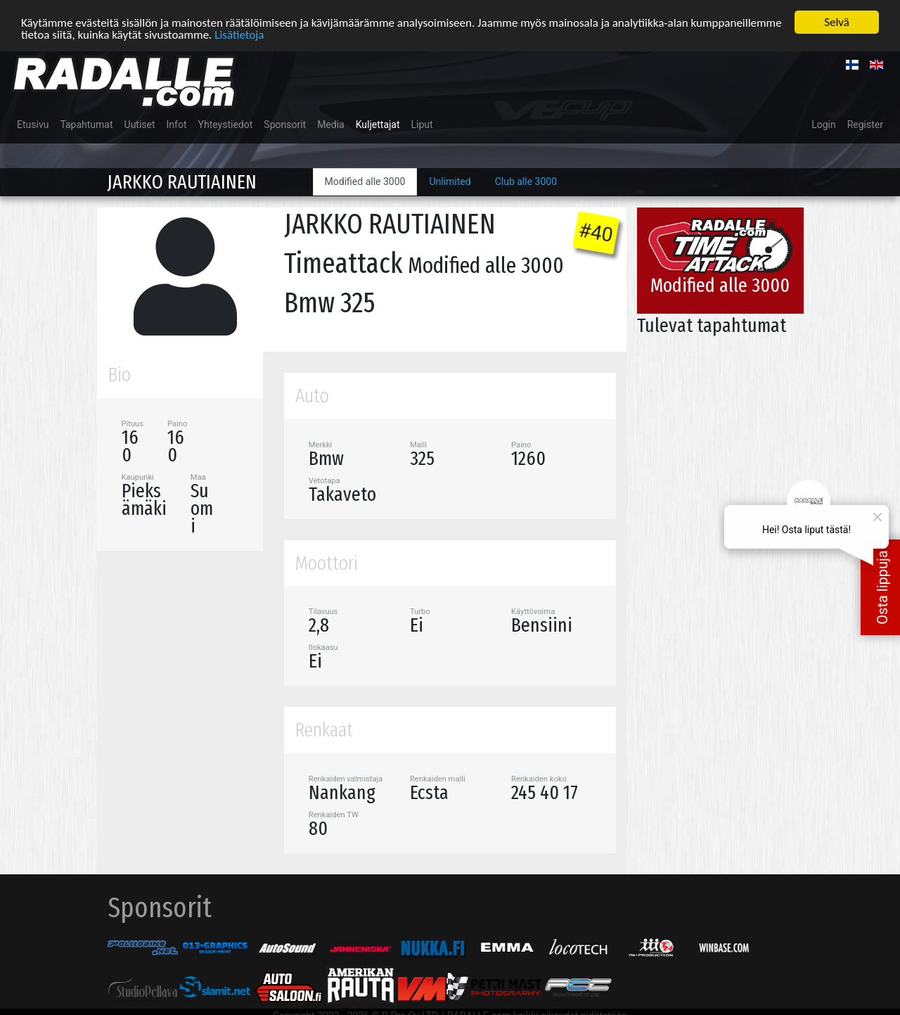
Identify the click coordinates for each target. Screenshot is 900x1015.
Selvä (836, 22)
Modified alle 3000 (365, 181)
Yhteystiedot (225, 124)
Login (823, 124)
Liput (422, 124)
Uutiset (139, 124)
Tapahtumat (86, 124)
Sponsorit (285, 124)
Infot (177, 124)
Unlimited (449, 181)
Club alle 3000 (526, 181)
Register (865, 124)
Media (331, 124)
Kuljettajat (378, 124)
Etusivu (33, 124)
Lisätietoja (239, 34)
